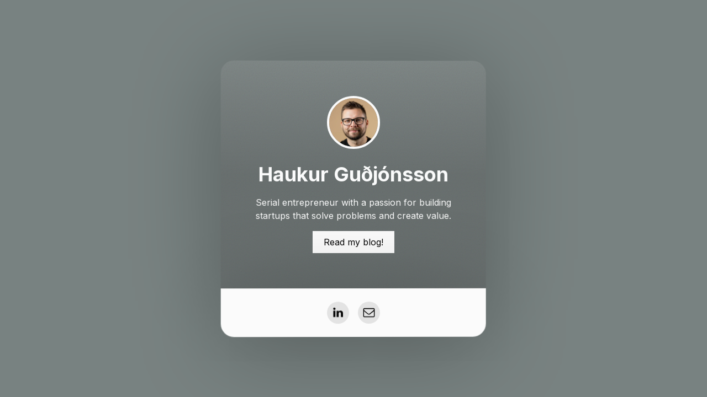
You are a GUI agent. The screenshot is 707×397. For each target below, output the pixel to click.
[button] (338, 313)
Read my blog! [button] (353, 241)
